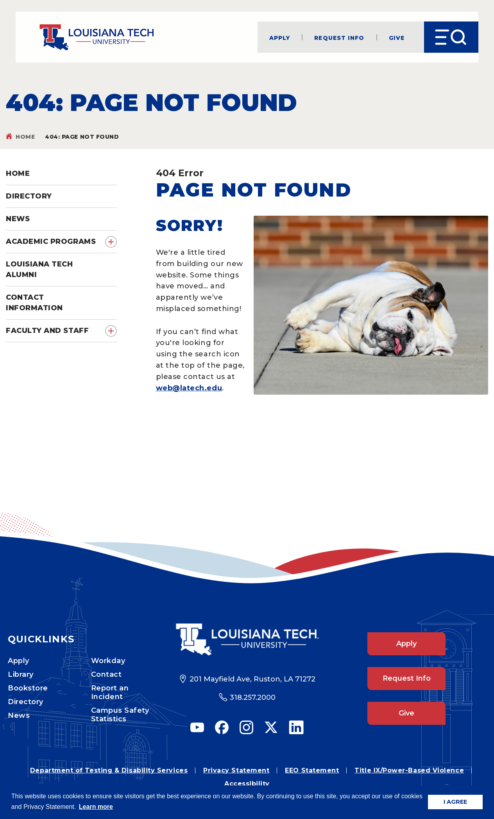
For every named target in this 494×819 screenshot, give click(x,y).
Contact (106, 674)
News (19, 715)
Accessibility (247, 783)
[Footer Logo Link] (247, 639)
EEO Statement (312, 770)
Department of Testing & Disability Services (109, 770)
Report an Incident (110, 692)
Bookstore (28, 688)
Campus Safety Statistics (120, 714)
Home (25, 136)
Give (397, 37)
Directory (25, 701)
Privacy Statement (236, 770)
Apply (279, 37)
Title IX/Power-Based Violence (409, 770)
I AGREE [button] (455, 801)
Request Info (339, 37)
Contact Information (34, 302)
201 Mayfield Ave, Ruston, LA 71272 (252, 679)
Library (21, 674)
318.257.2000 (253, 697)
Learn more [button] (96, 806)
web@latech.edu (189, 388)
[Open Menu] (451, 37)
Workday (108, 660)
